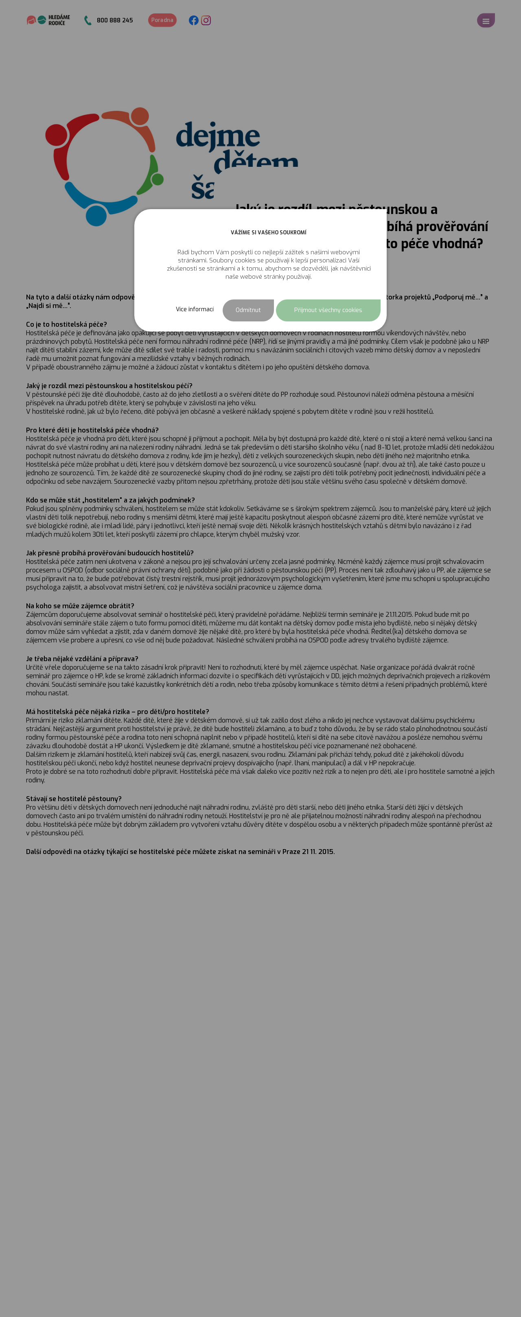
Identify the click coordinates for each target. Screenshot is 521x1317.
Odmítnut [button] (248, 310)
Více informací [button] (195, 309)
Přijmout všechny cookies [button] (328, 310)
